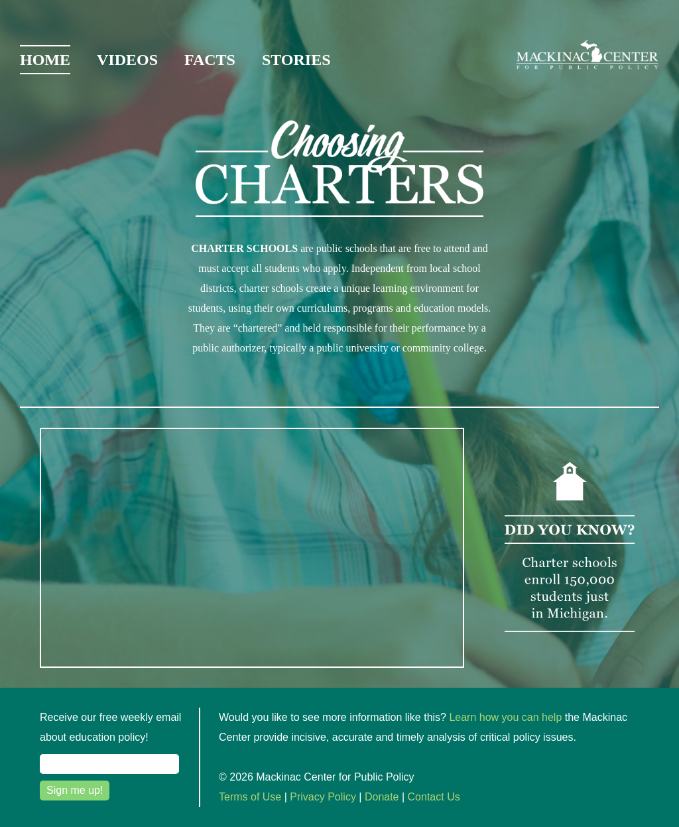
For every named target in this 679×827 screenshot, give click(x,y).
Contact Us (434, 796)
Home (45, 59)
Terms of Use (250, 796)
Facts (209, 59)
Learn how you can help (505, 717)
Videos (127, 59)
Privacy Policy (323, 796)
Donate (382, 796)
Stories (296, 59)
